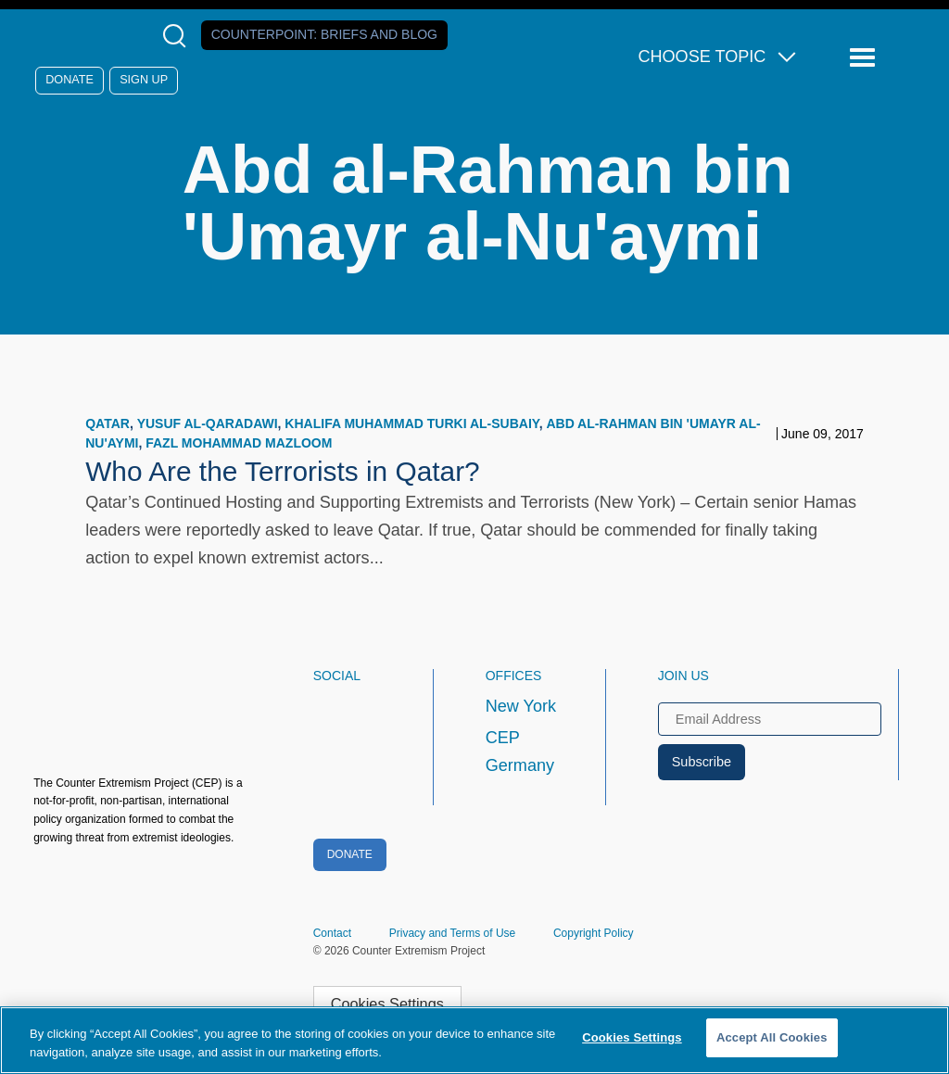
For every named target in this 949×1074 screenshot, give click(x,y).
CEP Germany (520, 751)
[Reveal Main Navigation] (865, 57)
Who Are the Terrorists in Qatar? (282, 471)
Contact (332, 933)
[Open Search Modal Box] (178, 35)
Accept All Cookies (772, 1037)
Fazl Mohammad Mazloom (239, 443)
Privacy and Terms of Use (452, 933)
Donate (69, 79)
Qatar (107, 423)
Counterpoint (324, 34)
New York (521, 706)
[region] (474, 1040)
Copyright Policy (593, 933)
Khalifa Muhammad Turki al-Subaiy (411, 423)
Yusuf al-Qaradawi (207, 423)
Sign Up (144, 79)
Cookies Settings (387, 1003)
